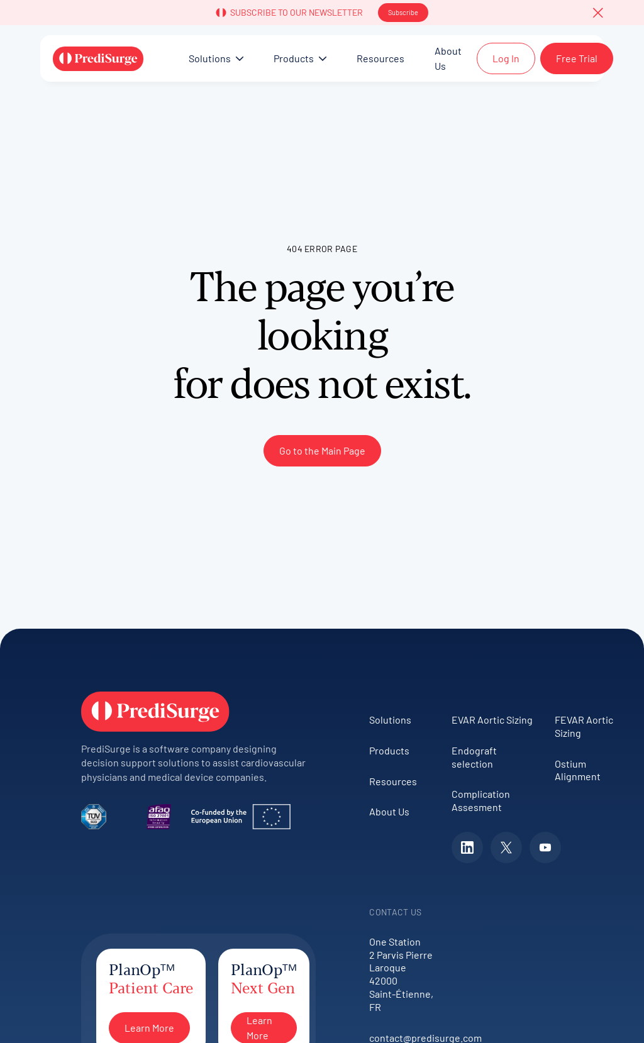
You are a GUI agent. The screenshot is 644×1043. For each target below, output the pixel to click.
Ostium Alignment (578, 770)
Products (389, 750)
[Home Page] (98, 58)
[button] (598, 12)
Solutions (390, 720)
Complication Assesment (481, 800)
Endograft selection (474, 757)
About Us (389, 811)
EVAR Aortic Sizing (492, 720)
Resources (393, 781)
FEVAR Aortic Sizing (584, 726)
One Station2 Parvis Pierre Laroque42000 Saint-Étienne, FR (401, 974)
